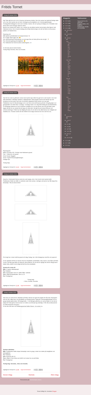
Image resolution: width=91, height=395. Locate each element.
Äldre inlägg (55, 375)
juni (68, 124)
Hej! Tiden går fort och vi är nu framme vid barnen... (68, 49)
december (69, 30)
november (69, 34)
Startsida (31, 375)
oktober (69, 38)
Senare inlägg (7, 375)
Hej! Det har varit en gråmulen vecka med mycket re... (68, 68)
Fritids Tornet (12, 7)
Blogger (54, 391)
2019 (66, 28)
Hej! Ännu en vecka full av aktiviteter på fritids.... (68, 105)
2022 (66, 21)
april (68, 129)
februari (69, 133)
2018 (66, 140)
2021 (66, 23)
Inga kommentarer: (26, 85)
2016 (66, 145)
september (69, 116)
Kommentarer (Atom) (35, 379)
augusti (69, 120)
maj (68, 126)
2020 (66, 26)
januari (69, 137)
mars (68, 131)
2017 (66, 143)
